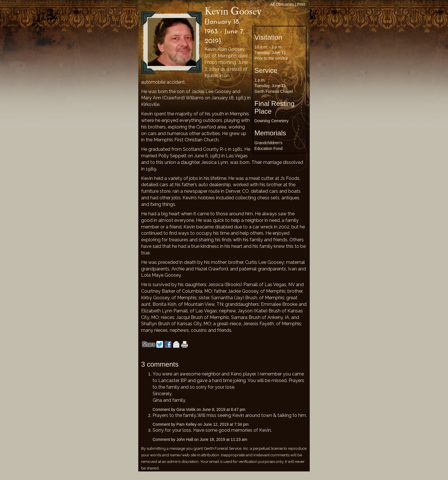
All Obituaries (282, 4)
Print (301, 4)
